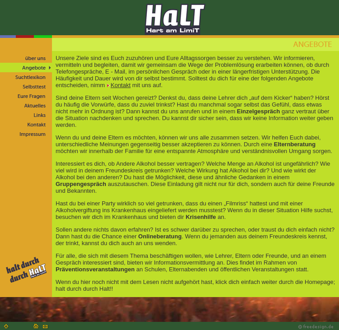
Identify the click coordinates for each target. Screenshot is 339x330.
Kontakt (119, 85)
